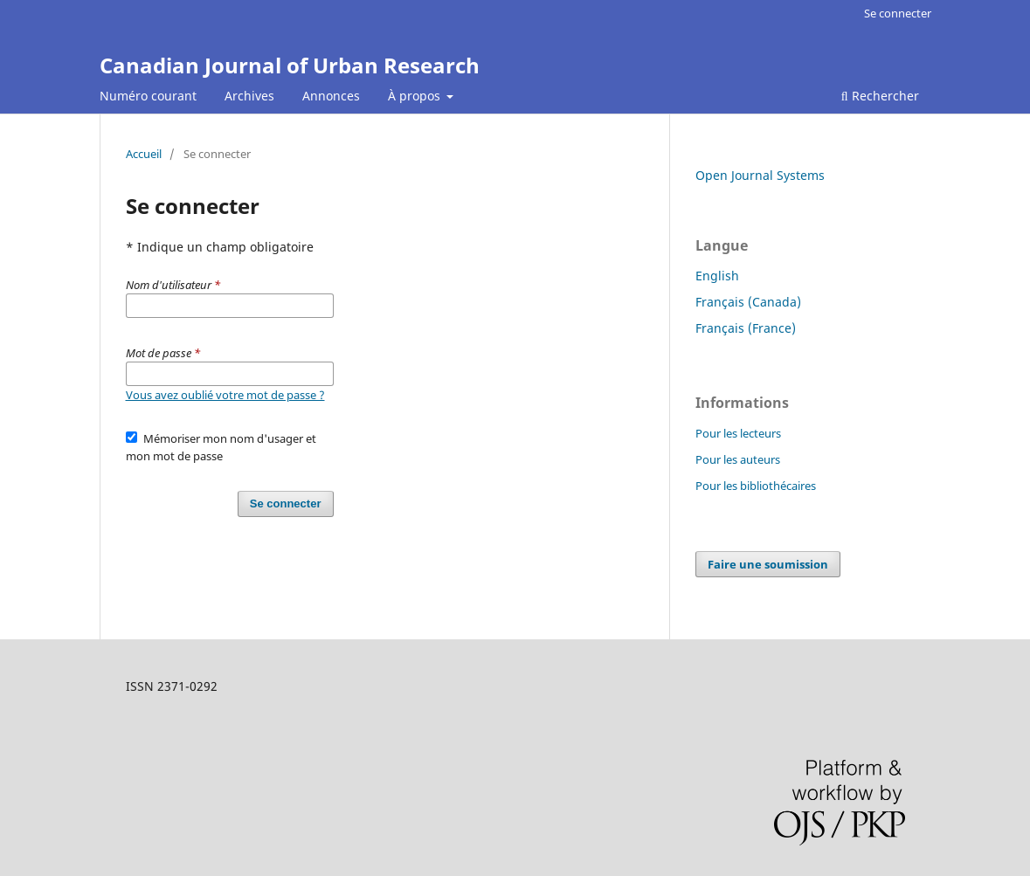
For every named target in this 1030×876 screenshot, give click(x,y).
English (717, 275)
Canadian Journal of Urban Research (290, 65)
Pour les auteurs (737, 459)
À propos (416, 95)
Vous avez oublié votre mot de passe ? (225, 395)
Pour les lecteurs (738, 433)
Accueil (144, 154)
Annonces (331, 95)
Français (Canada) (748, 301)
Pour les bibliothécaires (755, 485)
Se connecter (897, 13)
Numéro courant (148, 95)
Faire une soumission (768, 564)
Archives (249, 95)
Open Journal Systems (760, 175)
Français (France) (745, 328)
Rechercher (880, 95)
